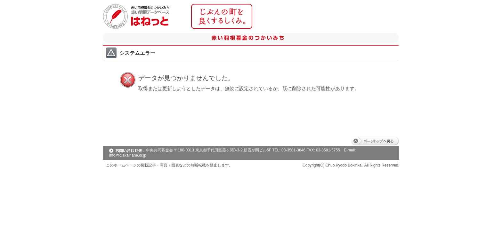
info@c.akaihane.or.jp (127, 155)
